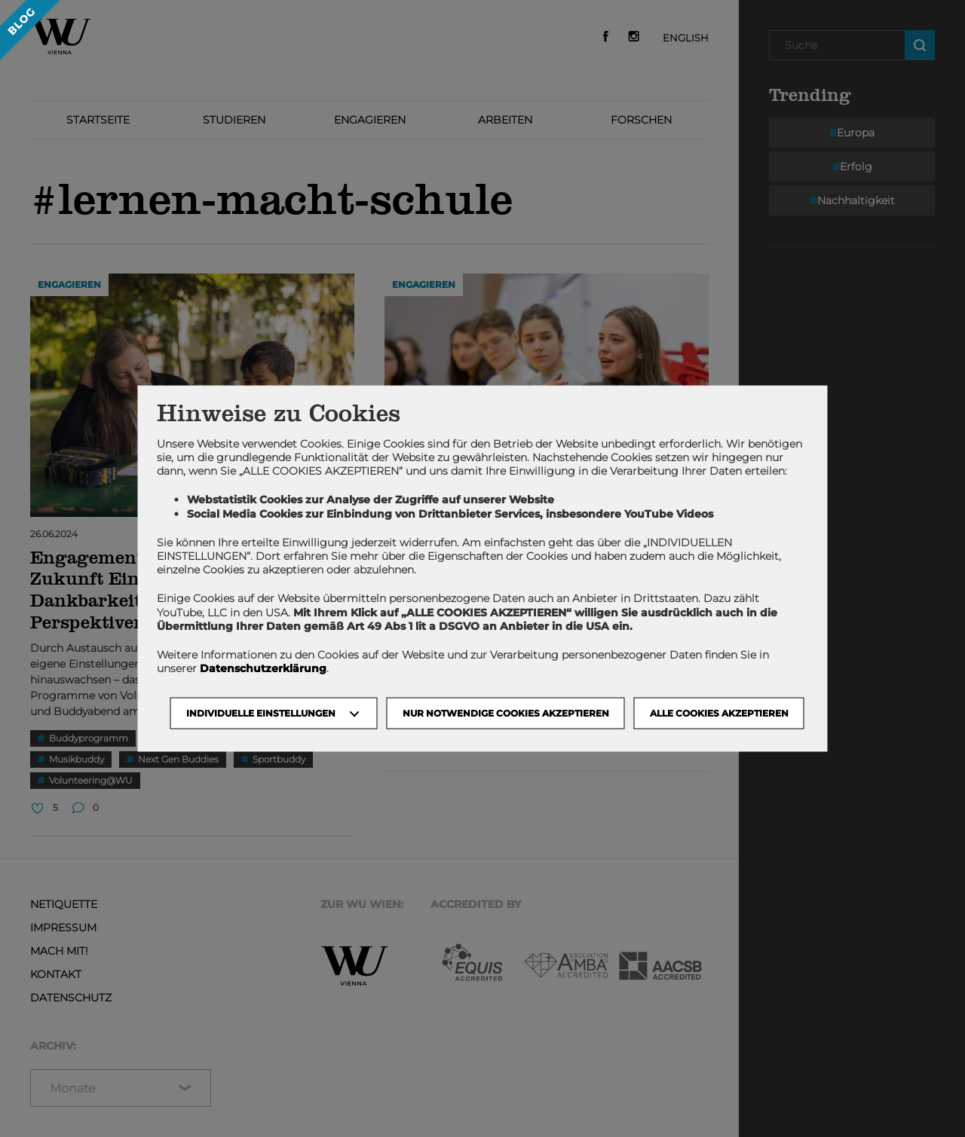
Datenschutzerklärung (263, 668)
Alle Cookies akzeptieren (719, 713)
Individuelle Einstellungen (260, 713)
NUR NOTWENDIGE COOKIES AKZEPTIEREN (506, 713)
